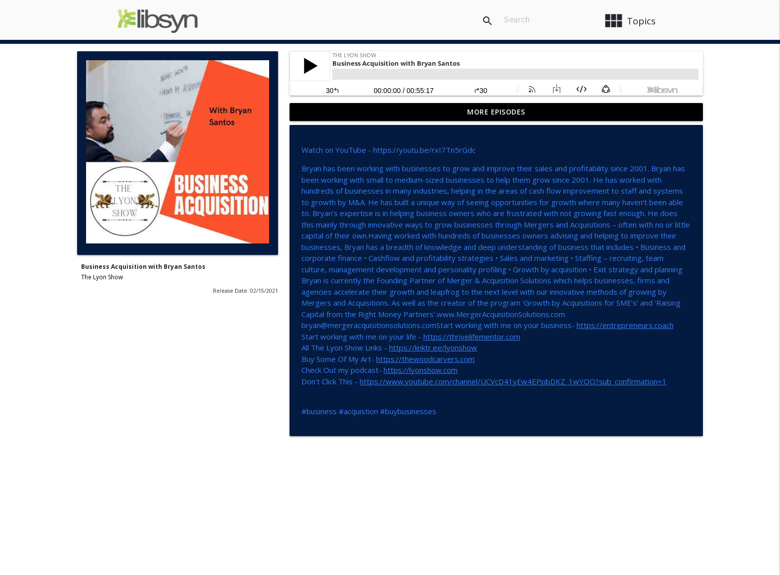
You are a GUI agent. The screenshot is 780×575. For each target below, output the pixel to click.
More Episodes (496, 111)
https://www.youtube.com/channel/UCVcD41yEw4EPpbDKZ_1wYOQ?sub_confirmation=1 (513, 381)
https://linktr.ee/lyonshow (433, 347)
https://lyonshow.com (421, 370)
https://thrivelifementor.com (471, 337)
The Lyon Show (102, 277)
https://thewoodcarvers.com (425, 359)
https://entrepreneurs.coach (625, 325)
